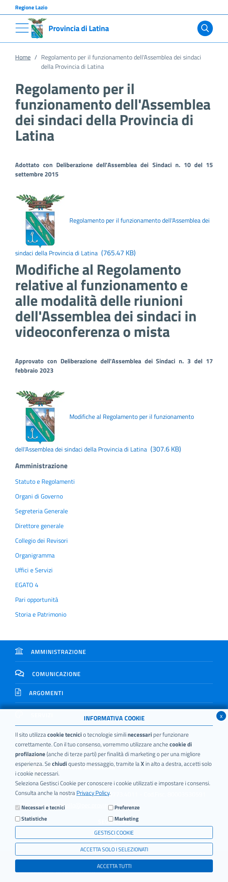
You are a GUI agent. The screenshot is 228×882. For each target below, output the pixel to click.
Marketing (126, 818)
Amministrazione (50, 651)
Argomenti (39, 693)
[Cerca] (205, 28)
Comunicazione (48, 673)
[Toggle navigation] (22, 28)
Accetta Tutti (114, 866)
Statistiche (34, 818)
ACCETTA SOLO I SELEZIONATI (114, 849)
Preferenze (127, 807)
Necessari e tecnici (43, 807)
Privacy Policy (92, 792)
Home (23, 57)
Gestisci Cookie (114, 832)
